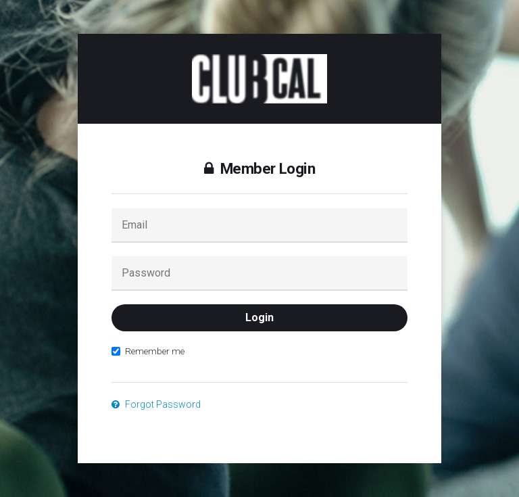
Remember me (148, 351)
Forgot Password (156, 404)
